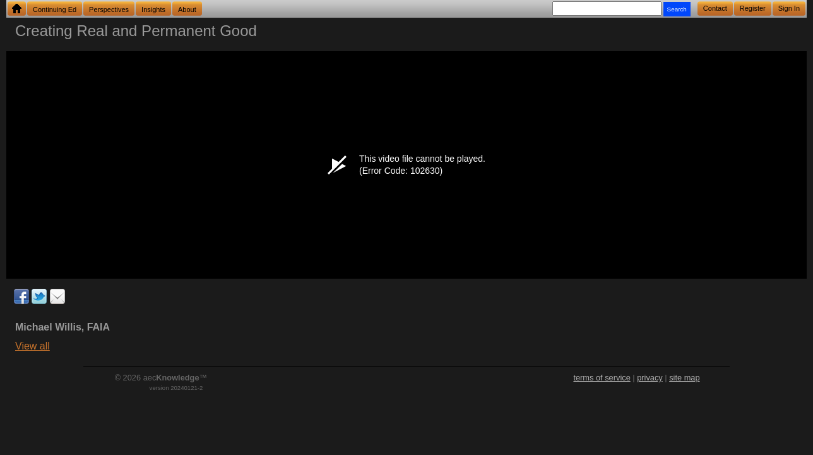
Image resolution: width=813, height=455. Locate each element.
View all (32, 346)
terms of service (601, 377)
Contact (715, 8)
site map (684, 377)
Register (753, 8)
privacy (650, 377)
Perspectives (109, 9)
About (187, 9)
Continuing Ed (54, 9)
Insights (153, 9)
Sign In (789, 8)
